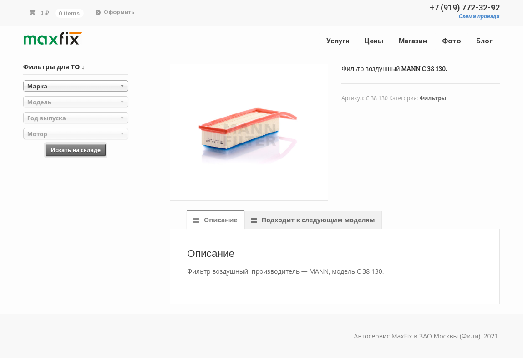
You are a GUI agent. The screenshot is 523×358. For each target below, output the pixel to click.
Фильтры (433, 98)
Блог (484, 41)
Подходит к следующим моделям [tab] (317, 219)
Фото (451, 41)
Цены (374, 41)
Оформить (119, 12)
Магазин (413, 41)
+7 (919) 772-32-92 (465, 7)
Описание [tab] (219, 219)
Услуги (338, 41)
